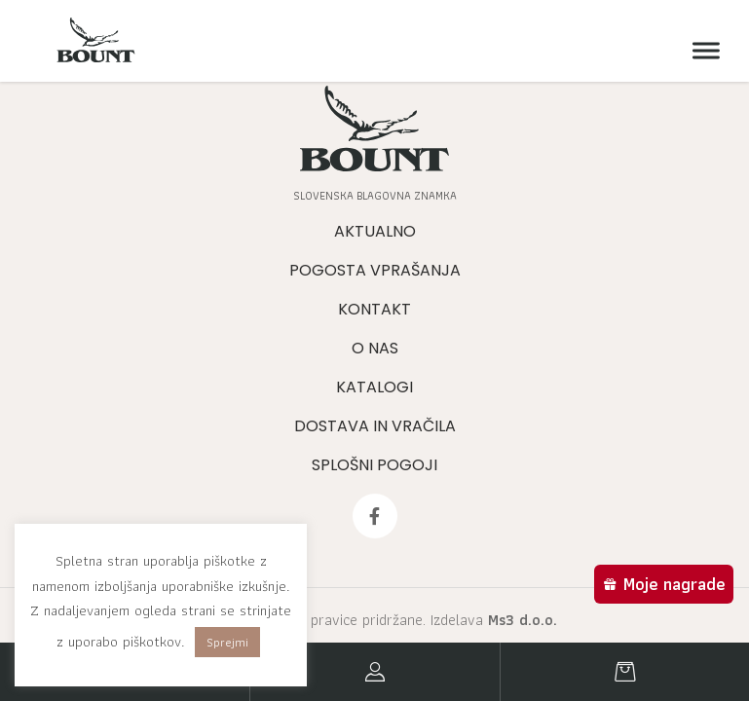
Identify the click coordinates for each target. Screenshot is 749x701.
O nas (375, 348)
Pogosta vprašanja (375, 270)
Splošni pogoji (374, 465)
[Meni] (701, 51)
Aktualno (375, 231)
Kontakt (374, 309)
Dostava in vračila (375, 426)
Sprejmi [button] (227, 642)
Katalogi (374, 387)
